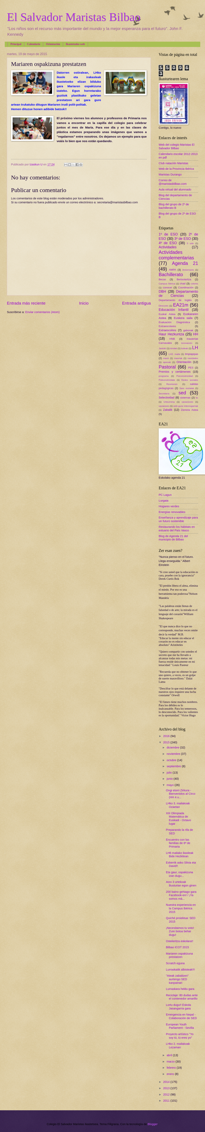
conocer (167, 287)
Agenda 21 (185, 263)
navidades (192, 358)
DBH (162, 292)
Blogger (152, 1124)
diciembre (173, 747)
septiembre (174, 766)
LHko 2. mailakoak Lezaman (178, 1045)
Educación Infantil (174, 310)
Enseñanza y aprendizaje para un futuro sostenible (178, 519)
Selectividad (166, 397)
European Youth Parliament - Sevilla (180, 1026)
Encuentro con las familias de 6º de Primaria (178, 843)
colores (194, 283)
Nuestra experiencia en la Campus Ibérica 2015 (181, 908)
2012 (167, 1094)
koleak (184, 348)
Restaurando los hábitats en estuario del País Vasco (177, 528)
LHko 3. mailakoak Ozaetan (178, 805)
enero (171, 1074)
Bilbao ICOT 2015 (177, 947)
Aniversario (188, 269)
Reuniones (171, 384)
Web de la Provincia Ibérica (176, 168)
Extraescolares (167, 326)
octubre (172, 760)
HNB (172, 338)
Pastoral (167, 367)
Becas (162, 279)
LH (195, 347)
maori (166, 358)
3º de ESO (182, 239)
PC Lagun (165, 494)
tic (197, 397)
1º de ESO (168, 234)
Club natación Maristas (173, 163)
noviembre (174, 753)
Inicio (84, 303)
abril (170, 1055)
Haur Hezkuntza (171, 334)
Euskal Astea (167, 314)
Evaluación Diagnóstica (174, 322)
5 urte (190, 243)
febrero (172, 1067)
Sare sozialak (186, 388)
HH (195, 334)
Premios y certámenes (175, 371)
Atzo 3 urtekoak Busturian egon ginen (181, 883)
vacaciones (187, 401)
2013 (167, 1088)
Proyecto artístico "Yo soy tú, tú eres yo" (180, 1036)
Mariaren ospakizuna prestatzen (179, 955)
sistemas (185, 397)
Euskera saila (183, 318)
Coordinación (186, 287)
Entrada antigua (136, 303)
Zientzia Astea (189, 409)
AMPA (172, 269)
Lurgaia (163, 500)
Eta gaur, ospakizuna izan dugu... (179, 874)
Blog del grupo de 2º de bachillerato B (174, 206)
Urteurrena (169, 401)
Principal (15, 44)
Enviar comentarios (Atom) (42, 312)
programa (164, 376)
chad (182, 283)
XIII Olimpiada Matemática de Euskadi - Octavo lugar (178, 818)
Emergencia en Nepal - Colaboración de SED (181, 1016)
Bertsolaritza (184, 279)
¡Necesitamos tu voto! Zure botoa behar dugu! (180, 931)
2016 (167, 736)
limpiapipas (191, 354)
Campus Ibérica (167, 283)
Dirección (163, 305)
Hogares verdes (169, 506)
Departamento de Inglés (175, 300)
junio (170, 778)
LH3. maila (174, 354)
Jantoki (162, 348)
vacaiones (164, 406)
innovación (186, 343)
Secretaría (164, 393)
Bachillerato (171, 274)
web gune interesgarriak (185, 406)
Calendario (33, 44)
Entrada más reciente (26, 303)
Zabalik (167, 409)
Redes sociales (189, 380)
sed (182, 392)
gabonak (188, 330)
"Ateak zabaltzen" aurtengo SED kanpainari (177, 979)
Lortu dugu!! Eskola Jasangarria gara (178, 1006)
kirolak (173, 348)
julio (169, 772)
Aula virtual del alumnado (175, 189)
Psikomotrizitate (167, 380)
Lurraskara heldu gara (180, 988)
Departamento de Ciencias (178, 294)
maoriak (178, 358)
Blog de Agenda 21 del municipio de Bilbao (173, 538)
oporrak (167, 362)
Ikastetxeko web (75, 44)
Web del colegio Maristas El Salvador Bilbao (176, 146)
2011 (167, 1100)
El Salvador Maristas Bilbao (74, 16)
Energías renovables (172, 512)
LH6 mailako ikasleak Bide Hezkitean (179, 854)
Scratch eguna (175, 963)
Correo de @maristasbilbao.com (173, 182)
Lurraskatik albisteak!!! (180, 969)
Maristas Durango (170, 174)
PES (190, 367)
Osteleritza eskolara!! (179, 941)
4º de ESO (168, 243)
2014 (167, 1081)
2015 (167, 742)
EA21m (180, 305)
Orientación (53, 44)
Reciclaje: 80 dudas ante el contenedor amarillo (182, 997)
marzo (171, 1061)
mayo (170, 785)
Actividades (167, 247)
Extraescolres (167, 330)
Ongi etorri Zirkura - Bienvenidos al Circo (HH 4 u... (180, 794)
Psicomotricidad (184, 376)
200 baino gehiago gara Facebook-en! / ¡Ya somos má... (181, 895)
